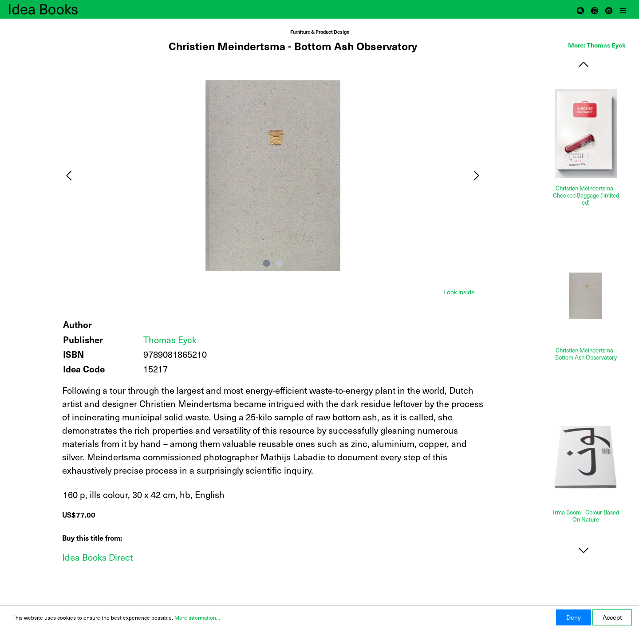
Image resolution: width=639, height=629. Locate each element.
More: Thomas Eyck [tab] (597, 44)
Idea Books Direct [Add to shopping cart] (97, 557)
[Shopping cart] (595, 9)
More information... (197, 617)
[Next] (476, 175)
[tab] (459, 291)
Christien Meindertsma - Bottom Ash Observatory (586, 354)
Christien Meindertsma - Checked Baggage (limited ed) (586, 195)
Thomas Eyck (170, 339)
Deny (573, 617)
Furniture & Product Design (319, 31)
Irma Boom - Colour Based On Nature (586, 516)
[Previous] (68, 175)
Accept (612, 617)
